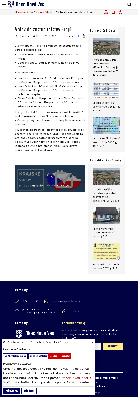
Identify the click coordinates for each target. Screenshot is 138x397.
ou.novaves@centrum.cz (66, 301)
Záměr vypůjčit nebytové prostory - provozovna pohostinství (106, 195)
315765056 (30, 301)
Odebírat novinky (74, 323)
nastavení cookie (76, 378)
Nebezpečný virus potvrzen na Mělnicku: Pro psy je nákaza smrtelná (106, 65)
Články (49, 12)
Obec (39, 12)
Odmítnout (29, 391)
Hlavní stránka (24, 12)
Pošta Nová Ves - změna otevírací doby (104, 232)
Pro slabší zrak (98, 378)
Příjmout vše (12, 391)
